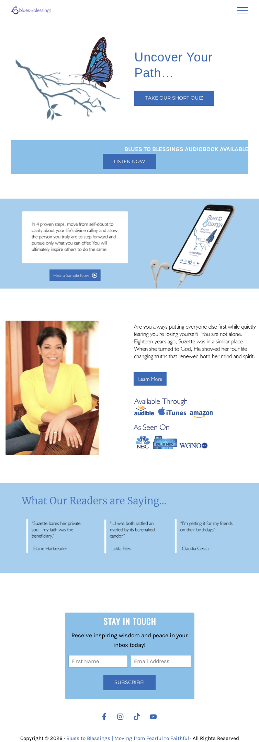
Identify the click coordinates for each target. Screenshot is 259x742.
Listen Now (129, 161)
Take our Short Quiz (174, 98)
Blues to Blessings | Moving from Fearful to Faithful (127, 738)
